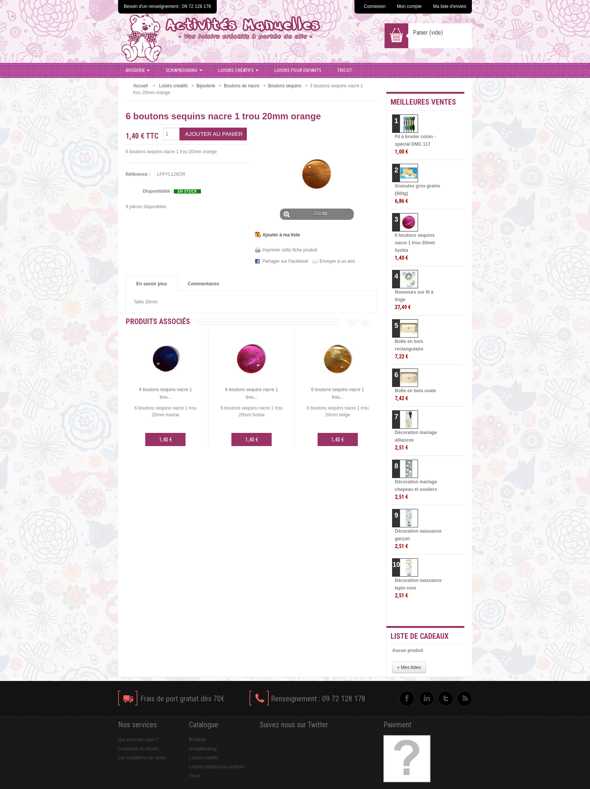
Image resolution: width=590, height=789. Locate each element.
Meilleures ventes (423, 102)
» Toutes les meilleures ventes (434, 613)
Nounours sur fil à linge (414, 299)
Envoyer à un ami (336, 261)
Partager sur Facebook (285, 261)
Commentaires (203, 283)
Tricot (344, 70)
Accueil (140, 85)
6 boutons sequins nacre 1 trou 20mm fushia (415, 247)
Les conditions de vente (142, 757)
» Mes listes (409, 667)
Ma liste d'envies (449, 6)
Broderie (138, 70)
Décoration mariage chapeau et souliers (416, 489)
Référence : (138, 174)
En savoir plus (151, 283)
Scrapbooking (184, 70)
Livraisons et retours (138, 748)
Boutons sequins (284, 85)
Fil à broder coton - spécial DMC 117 (415, 144)
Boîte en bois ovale (415, 394)
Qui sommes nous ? (138, 739)
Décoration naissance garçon (418, 539)
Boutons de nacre (241, 85)
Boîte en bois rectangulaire (409, 349)
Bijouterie (205, 85)
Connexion (374, 6)
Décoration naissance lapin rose (418, 588)
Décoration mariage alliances (416, 440)
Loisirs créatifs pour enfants (216, 766)
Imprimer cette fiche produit (289, 250)
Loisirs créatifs (238, 70)
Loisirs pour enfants (297, 70)
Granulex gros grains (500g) (417, 193)
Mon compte (409, 6)
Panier (428, 32)
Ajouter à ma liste (281, 235)
